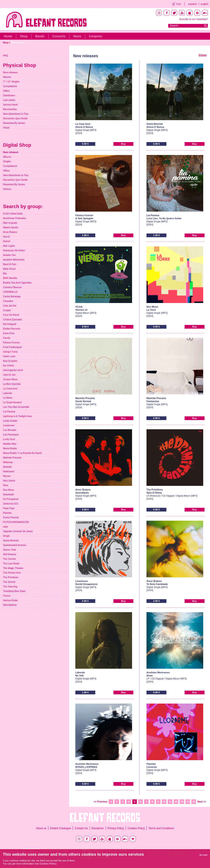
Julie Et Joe (9, 374)
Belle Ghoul (9, 268)
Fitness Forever (11, 342)
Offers (6, 90)
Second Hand (10, 104)
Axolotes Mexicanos (14, 259)
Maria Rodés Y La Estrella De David (22, 453)
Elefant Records (11, 328)
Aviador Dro (9, 255)
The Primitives (10, 577)
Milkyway (8, 462)
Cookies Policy (136, 828)
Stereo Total (9, 549)
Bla (5, 273)
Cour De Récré (11, 315)
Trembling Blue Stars (14, 591)
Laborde (7, 393)
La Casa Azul (10, 388)
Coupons (95, 36)
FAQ (5, 55)
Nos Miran (8, 489)
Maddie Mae (9, 443)
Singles (7, 161)
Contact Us (81, 828)
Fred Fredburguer (12, 347)
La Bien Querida (12, 384)
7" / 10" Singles (11, 81)
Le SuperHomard (12, 402)
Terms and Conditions (161, 828)
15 (193, 801)
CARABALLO (10, 292)
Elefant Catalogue (60, 828)
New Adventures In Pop (15, 113)
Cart (178, 4)
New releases (18, 42)
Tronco (7, 595)
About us (41, 828)
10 (164, 801)
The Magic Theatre (13, 568)
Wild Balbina (9, 605)
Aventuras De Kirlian (14, 250)
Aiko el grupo (10, 222)
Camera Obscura (12, 287)
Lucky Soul (9, 439)
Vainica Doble (10, 600)
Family (6, 338)
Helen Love (9, 356)
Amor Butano (10, 232)
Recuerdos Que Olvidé (15, 118)
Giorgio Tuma (10, 351)
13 (182, 801)
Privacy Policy (116, 828)
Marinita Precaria (12, 457)
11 (170, 801)
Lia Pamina (9, 411)
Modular (7, 466)
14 (188, 801)
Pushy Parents (11, 517)
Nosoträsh (8, 494)
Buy (123, 144)
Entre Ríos (8, 333)
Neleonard (8, 471)
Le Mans (7, 397)
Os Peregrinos (10, 499)
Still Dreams (9, 554)
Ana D (6, 236)
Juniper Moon (10, 379)
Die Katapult (9, 324)
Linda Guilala (10, 420)
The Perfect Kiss (12, 572)
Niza (5, 485)
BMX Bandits (10, 278)
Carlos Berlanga (11, 296)
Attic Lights (9, 245)
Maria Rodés (10, 448)
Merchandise (10, 109)
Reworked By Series (14, 123)
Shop (24, 36)
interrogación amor (13, 370)
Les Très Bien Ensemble (16, 407)
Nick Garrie (9, 480)
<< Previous (100, 801)
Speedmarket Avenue (14, 545)
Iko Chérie (8, 365)
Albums (7, 77)
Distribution (9, 95)
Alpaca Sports (10, 227)
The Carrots (9, 559)
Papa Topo (8, 508)
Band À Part (9, 264)
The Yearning (10, 586)
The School (9, 582)
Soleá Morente (11, 540)
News (77, 36)
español (192, 4)
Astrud (6, 241)
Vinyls (6, 127)
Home (8, 36)
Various (7, 189)
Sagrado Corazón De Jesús (18, 531)
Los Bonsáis (9, 430)
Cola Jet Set (9, 305)
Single (6, 536)
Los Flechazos (11, 434)
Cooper (7, 310)
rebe (5, 526)
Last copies (9, 100)
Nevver (7, 476)
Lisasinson (8, 425)
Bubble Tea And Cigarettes (17, 282)
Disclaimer (98, 828)
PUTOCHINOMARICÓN (16, 522)
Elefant (203, 55)
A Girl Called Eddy (13, 213)
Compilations (10, 86)
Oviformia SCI (10, 503)
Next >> (201, 801)
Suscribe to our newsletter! (193, 19)
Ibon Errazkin (10, 361)
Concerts (59, 36)
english (204, 4)
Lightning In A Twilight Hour (17, 416)
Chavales (8, 301)
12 (176, 801)
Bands (40, 36)
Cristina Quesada (12, 319)
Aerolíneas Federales (14, 218)
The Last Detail (11, 563)
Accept (203, 855)
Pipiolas (7, 513)
